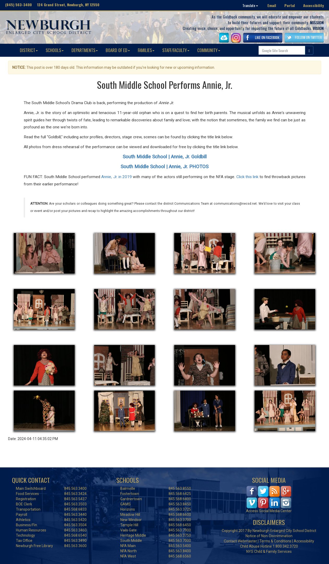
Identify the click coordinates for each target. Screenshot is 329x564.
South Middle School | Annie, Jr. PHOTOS (164, 167)
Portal (289, 5)
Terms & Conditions (275, 541)
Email (271, 5)
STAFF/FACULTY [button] (175, 50)
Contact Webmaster (240, 541)
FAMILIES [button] (146, 50)
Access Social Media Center (269, 511)
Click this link (247, 176)
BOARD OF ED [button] (118, 50)
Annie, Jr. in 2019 (116, 176)
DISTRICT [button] (29, 50)
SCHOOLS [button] (55, 50)
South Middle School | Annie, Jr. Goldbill (165, 157)
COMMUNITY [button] (208, 50)
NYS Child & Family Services (269, 551)
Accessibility (313, 5)
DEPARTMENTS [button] (84, 50)
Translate (250, 5)
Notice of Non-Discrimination (269, 536)
